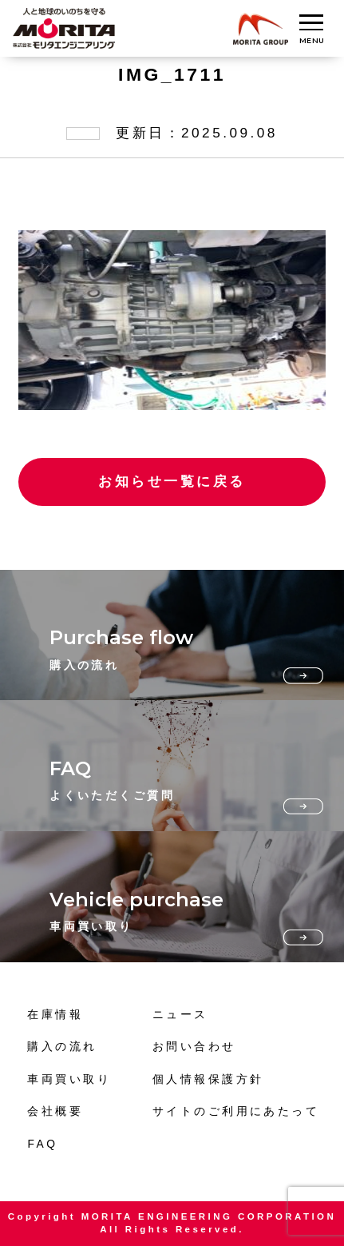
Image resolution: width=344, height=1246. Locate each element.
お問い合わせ (194, 1047)
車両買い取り (69, 1079)
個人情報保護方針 (208, 1079)
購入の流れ (62, 1047)
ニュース (180, 1015)
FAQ (42, 1144)
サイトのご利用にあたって (235, 1111)
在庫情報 (55, 1015)
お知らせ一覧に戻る (171, 481)
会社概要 (55, 1111)
